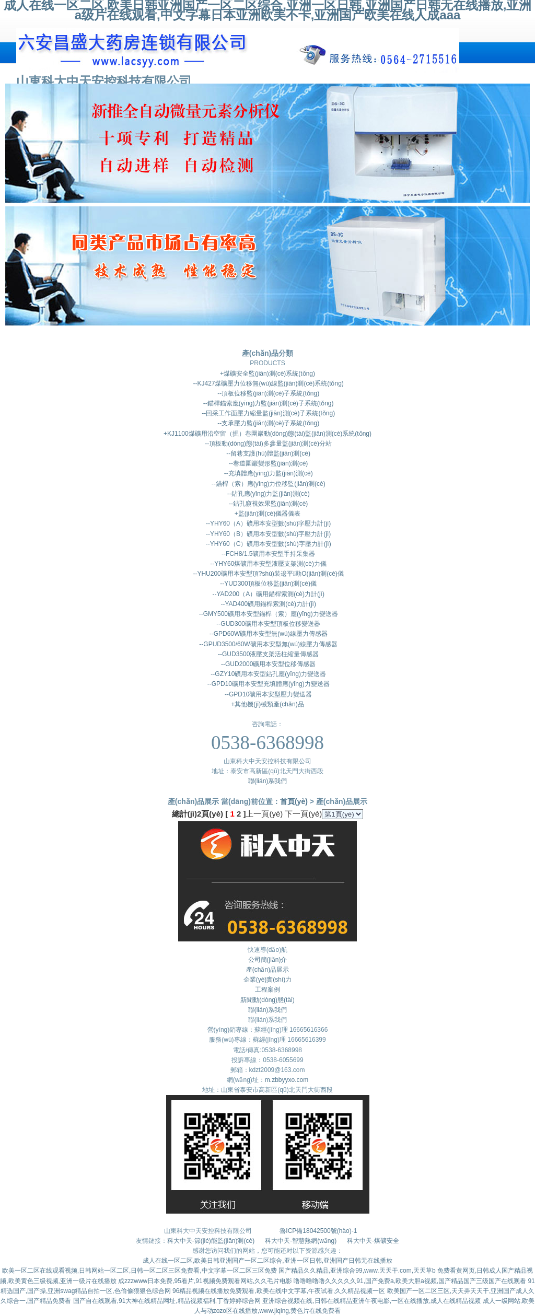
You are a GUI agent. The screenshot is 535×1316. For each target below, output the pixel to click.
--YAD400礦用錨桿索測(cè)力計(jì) (267, 604)
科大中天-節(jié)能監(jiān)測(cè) (212, 1240)
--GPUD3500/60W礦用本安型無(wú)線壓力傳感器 (267, 644)
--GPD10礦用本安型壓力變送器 (267, 694)
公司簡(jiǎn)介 (267, 959)
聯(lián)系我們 (267, 781)
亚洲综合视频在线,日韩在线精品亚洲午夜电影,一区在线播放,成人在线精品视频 (371, 1301)
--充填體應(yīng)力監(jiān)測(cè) (267, 473)
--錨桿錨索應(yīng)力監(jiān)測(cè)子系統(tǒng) (267, 403)
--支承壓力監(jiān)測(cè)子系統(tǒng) (267, 423)
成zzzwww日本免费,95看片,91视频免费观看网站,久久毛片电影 (205, 1281)
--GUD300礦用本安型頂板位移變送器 (267, 623)
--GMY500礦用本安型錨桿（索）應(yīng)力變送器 (267, 614)
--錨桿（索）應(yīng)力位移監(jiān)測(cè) (267, 483)
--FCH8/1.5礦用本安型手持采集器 (268, 553)
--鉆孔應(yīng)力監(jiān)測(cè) (267, 493)
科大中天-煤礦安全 (373, 1240)
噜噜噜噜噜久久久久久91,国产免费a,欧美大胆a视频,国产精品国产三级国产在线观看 (410, 1281)
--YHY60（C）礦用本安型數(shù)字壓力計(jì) (267, 544)
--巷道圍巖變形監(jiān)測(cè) (267, 463)
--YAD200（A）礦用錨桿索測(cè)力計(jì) (267, 594)
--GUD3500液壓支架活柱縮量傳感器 (267, 654)
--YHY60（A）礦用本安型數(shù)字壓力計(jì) (267, 523)
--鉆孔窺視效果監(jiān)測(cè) (267, 503)
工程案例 (267, 989)
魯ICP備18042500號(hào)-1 (318, 1231)
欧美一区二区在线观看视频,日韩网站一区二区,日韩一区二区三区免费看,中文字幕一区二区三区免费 (139, 1270)
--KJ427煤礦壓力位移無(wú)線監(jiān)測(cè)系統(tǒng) (267, 383)
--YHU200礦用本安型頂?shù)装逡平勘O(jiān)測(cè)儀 (267, 573)
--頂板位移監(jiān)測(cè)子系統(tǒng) (267, 393)
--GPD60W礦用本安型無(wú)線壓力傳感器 (267, 633)
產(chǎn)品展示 (267, 969)
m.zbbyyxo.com (286, 1080)
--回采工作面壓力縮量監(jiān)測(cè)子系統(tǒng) (267, 413)
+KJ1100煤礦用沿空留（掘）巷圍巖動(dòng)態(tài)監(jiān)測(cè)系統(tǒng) (267, 433)
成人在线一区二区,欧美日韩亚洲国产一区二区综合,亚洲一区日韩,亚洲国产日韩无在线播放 (267, 1260)
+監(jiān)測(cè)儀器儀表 (267, 513)
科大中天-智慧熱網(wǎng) (300, 1240)
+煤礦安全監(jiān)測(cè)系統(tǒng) (267, 373)
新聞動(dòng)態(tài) (267, 1000)
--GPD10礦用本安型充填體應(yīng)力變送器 (267, 684)
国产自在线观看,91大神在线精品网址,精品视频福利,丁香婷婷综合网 (167, 1301)
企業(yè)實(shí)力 (267, 979)
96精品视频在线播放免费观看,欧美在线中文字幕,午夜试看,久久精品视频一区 (278, 1291)
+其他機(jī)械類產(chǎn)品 (267, 704)
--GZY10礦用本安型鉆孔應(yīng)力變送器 (267, 674)
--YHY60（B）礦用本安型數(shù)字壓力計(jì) (267, 534)
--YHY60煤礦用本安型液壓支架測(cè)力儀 (267, 563)
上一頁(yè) (264, 813)
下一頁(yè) (303, 813)
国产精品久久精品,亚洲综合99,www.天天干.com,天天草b (357, 1270)
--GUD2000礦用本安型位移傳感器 (267, 664)
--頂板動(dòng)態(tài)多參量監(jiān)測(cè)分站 (267, 443)
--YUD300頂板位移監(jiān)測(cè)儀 (267, 583)
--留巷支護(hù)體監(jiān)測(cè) (267, 453)
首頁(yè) (294, 801)
